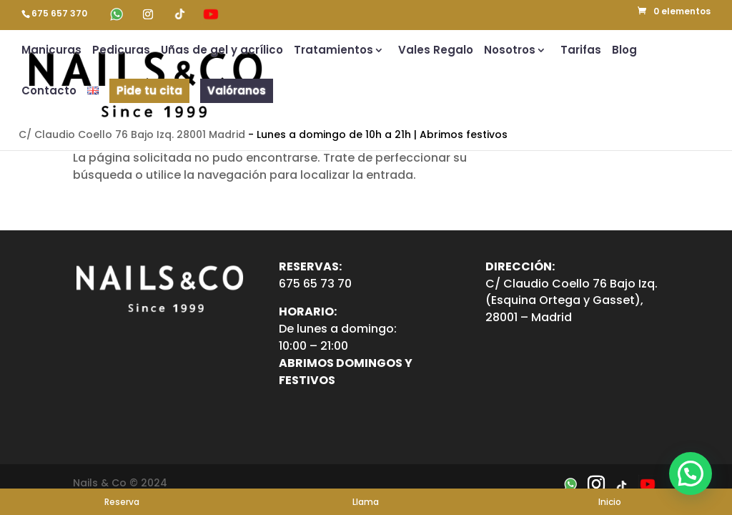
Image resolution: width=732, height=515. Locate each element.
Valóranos (236, 90)
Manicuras (51, 51)
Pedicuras (121, 51)
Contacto (48, 92)
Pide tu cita (149, 90)
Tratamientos (333, 51)
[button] (690, 473)
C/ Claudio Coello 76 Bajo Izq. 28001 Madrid (132, 134)
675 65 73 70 (315, 283)
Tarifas (580, 51)
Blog (624, 51)
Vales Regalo (435, 51)
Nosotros (509, 51)
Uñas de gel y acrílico (222, 51)
